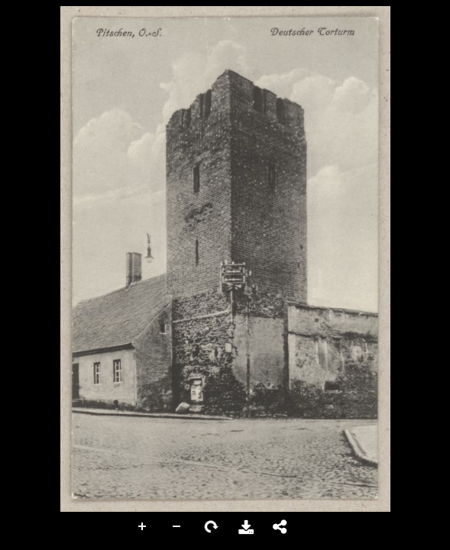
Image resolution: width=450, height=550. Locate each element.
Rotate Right (211, 527)
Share (280, 527)
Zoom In (142, 527)
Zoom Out (177, 527)
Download (246, 527)
